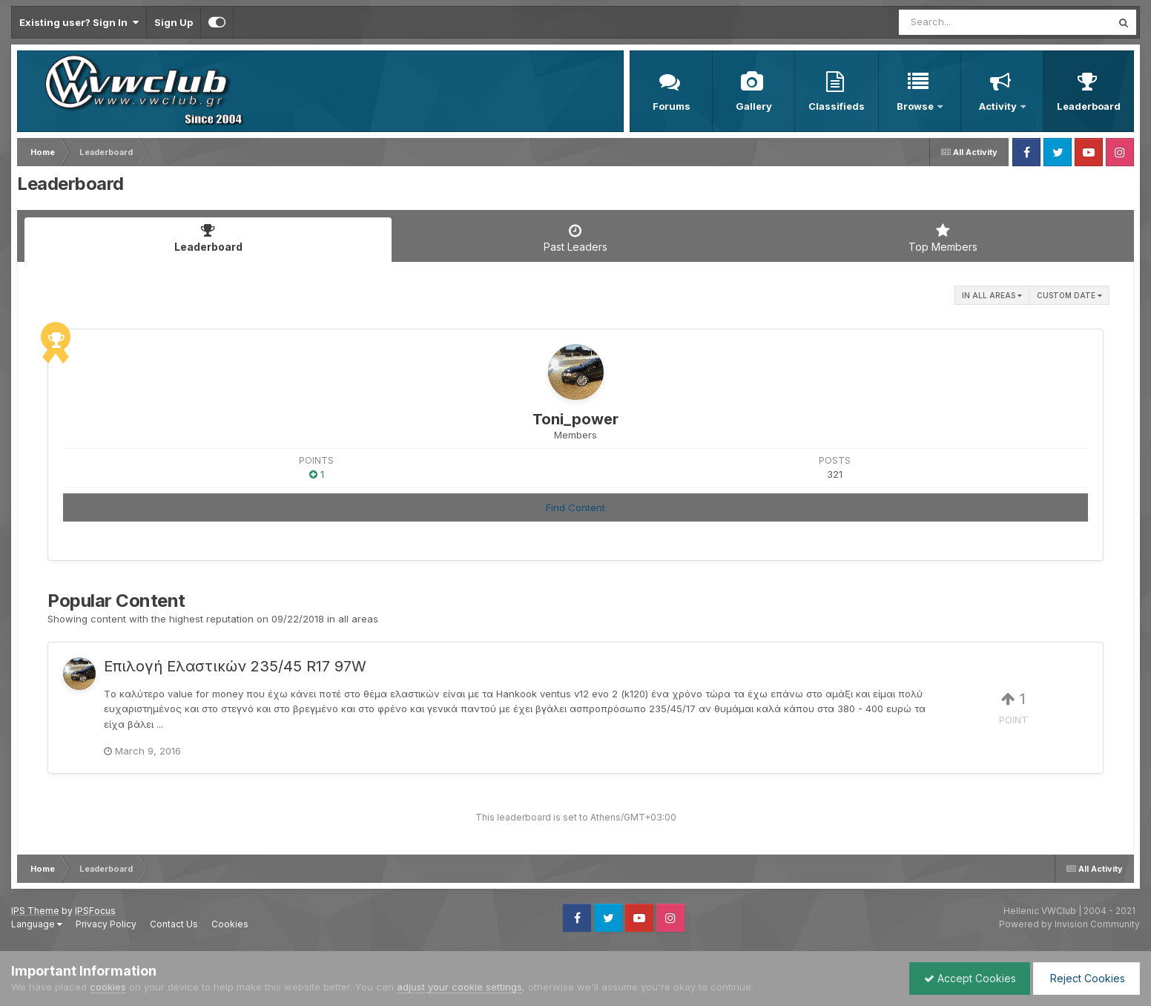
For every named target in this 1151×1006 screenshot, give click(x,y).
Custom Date (1069, 295)
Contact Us (174, 924)
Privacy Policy (106, 924)
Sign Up (173, 22)
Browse (916, 106)
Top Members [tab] (943, 238)
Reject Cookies (1085, 978)
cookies (108, 987)
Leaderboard (1089, 106)
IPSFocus (95, 910)
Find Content (575, 507)
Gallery (754, 106)
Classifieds (836, 106)
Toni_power (575, 419)
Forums (671, 106)
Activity (999, 106)
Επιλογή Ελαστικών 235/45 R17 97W (235, 666)
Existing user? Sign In (79, 22)
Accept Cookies (966, 978)
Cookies (229, 924)
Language (36, 924)
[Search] (964, 22)
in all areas (992, 295)
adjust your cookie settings (459, 987)
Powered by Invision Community (1069, 924)
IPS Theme (35, 910)
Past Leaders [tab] (575, 238)
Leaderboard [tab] (208, 238)
